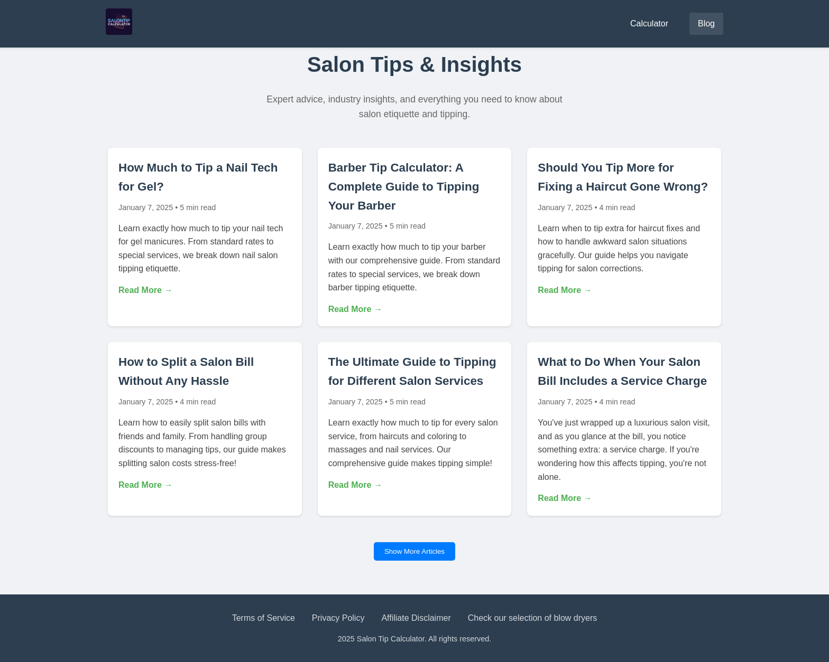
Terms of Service (263, 617)
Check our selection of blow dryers (532, 617)
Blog (706, 23)
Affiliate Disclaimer (415, 617)
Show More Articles (414, 551)
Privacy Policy (338, 617)
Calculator (649, 23)
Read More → (145, 290)
